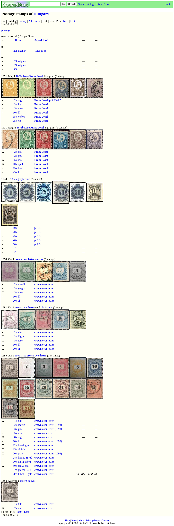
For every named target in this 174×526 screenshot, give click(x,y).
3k (15, 104)
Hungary (41, 14)
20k (15, 232)
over (24, 259)
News (74, 520)
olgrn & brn (24, 461)
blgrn (21, 336)
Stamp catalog (86, 4)
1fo (15, 248)
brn (20, 168)
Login (168, 4)
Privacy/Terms (93, 520)
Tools (107, 4)
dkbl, (22, 50)
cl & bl (21, 449)
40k (15, 240)
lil (19, 172)
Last (72, 21)
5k (15, 108)
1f (16, 40)
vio (19, 120)
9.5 (38, 227)
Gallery (23, 21)
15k (15, 116)
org (20, 100)
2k (15, 100)
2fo (15, 252)
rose (20, 108)
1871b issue (23, 127)
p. (35, 227)
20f (15, 50)
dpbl (20, 164)
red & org (23, 465)
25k (15, 120)
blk (19, 420)
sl (19, 300)
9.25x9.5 (57, 100)
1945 (41, 40)
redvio (21, 424)
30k (15, 461)
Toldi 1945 (40, 50)
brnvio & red (25, 457)
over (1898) (48, 424)
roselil (21, 284)
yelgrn (21, 288)
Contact (105, 520)
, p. (43, 100)
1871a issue (22, 76)
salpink (22, 61)
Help (67, 520)
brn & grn (23, 445)
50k (15, 244)
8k (15, 437)
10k (15, 112)
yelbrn (21, 116)
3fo (15, 473)
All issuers (34, 21)
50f (15, 69)
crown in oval (27, 480)
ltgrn (20, 104)
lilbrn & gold (25, 473)
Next (65, 21)
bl (19, 112)
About (81, 520)
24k (15, 457)
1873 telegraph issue (18, 179)
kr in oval (47, 307)
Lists (99, 4)
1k (15, 420)
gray (20, 453)
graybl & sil (24, 469)
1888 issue (20, 355)
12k (15, 445)
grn (20, 155)
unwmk (39, 259)
